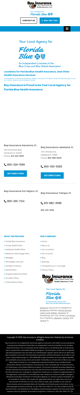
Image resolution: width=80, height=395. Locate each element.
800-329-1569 (16, 164)
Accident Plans (12, 278)
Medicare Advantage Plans (17, 253)
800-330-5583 (53, 166)
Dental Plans (11, 270)
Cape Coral (45, 313)
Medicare (44, 308)
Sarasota (62, 313)
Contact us (28, 20)
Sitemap (45, 262)
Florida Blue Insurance (15, 241)
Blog (43, 257)
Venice (43, 320)
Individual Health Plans (15, 249)
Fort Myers (70, 315)
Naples (54, 313)
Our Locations (48, 249)
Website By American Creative (54, 338)
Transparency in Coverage (53, 266)
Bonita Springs (65, 310)
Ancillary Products (13, 266)
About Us (45, 245)
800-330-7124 (51, 20)
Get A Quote (47, 253)
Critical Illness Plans (14, 282)
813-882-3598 (52, 203)
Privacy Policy (48, 270)
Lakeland (57, 318)
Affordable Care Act (14, 262)
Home (44, 241)
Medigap (9, 257)
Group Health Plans (14, 245)
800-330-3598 (47, 210)
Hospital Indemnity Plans (16, 274)
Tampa (65, 318)
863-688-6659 (54, 158)
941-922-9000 (17, 156)
